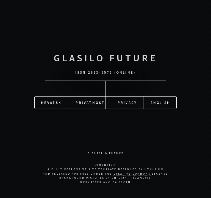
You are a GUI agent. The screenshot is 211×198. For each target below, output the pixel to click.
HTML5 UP (154, 169)
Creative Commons (132, 173)
